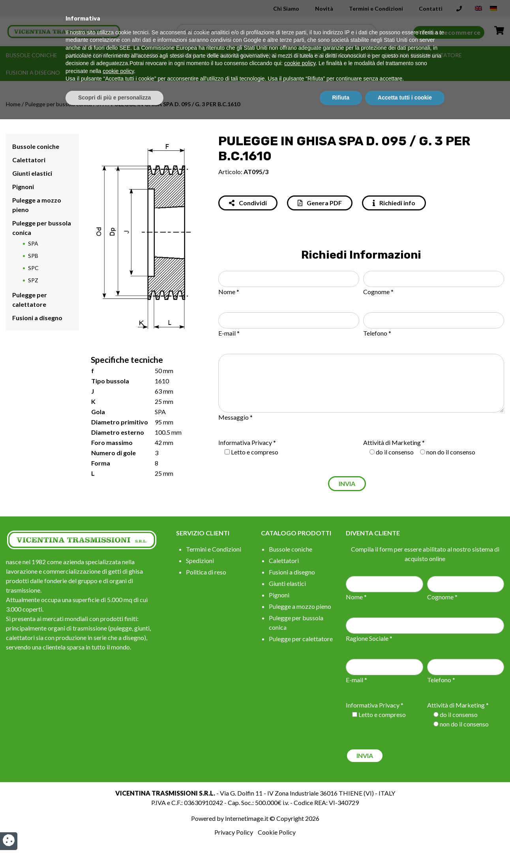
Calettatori (86, 55)
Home (13, 104)
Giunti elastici (139, 55)
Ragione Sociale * (369, 638)
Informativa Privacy (245, 442)
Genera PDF (320, 202)
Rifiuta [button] (341, 832)
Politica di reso (206, 572)
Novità (324, 8)
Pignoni (184, 55)
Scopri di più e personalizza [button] (114, 832)
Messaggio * (235, 417)
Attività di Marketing (392, 442)
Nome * (228, 291)
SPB (33, 255)
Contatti (430, 8)
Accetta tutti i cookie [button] (405, 832)
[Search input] (278, 31)
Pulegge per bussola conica (330, 55)
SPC (33, 268)
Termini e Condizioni (376, 8)
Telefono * (377, 333)
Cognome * (378, 291)
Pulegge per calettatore (423, 55)
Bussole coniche (31, 55)
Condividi (248, 202)
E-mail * (229, 333)
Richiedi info (394, 202)
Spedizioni (200, 560)
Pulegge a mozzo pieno (242, 55)
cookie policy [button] (299, 798)
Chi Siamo (286, 8)
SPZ (33, 280)
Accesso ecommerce (449, 32)
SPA (101, 104)
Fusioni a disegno (33, 72)
